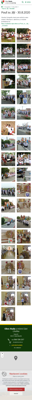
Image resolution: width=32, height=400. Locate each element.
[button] (2, 353)
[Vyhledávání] (22, 2)
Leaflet (18, 371)
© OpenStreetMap (27, 371)
